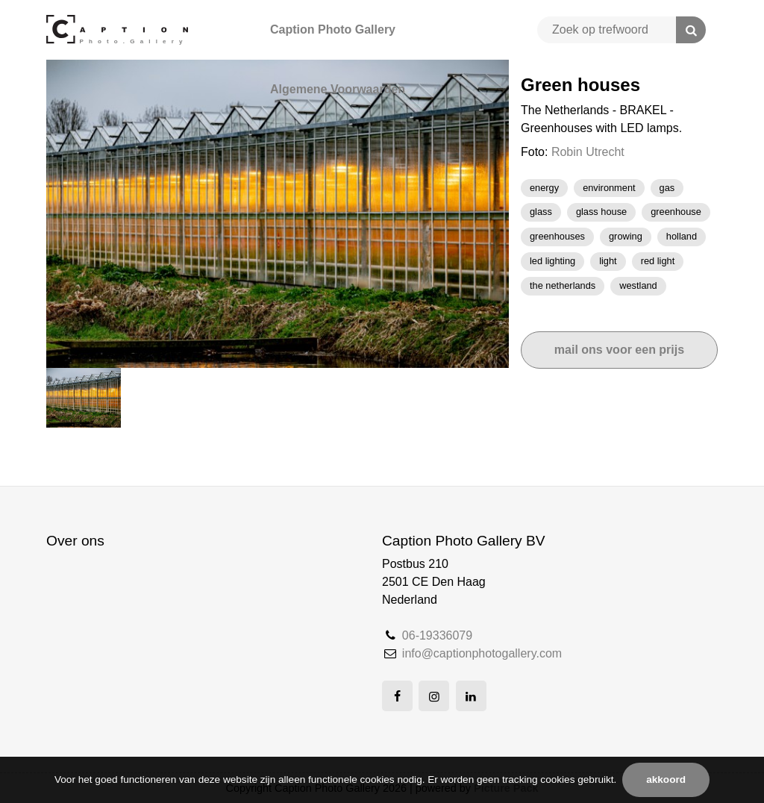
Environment (609, 187)
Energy (544, 187)
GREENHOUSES (557, 236)
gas (667, 187)
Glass (541, 211)
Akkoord (666, 779)
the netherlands (562, 285)
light (607, 260)
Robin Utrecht (587, 152)
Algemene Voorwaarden (337, 89)
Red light (658, 260)
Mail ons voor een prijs (619, 349)
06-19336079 (437, 635)
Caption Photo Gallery (332, 29)
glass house (601, 211)
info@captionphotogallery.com (482, 653)
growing (625, 236)
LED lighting (552, 260)
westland (638, 285)
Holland (681, 236)
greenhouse (676, 211)
